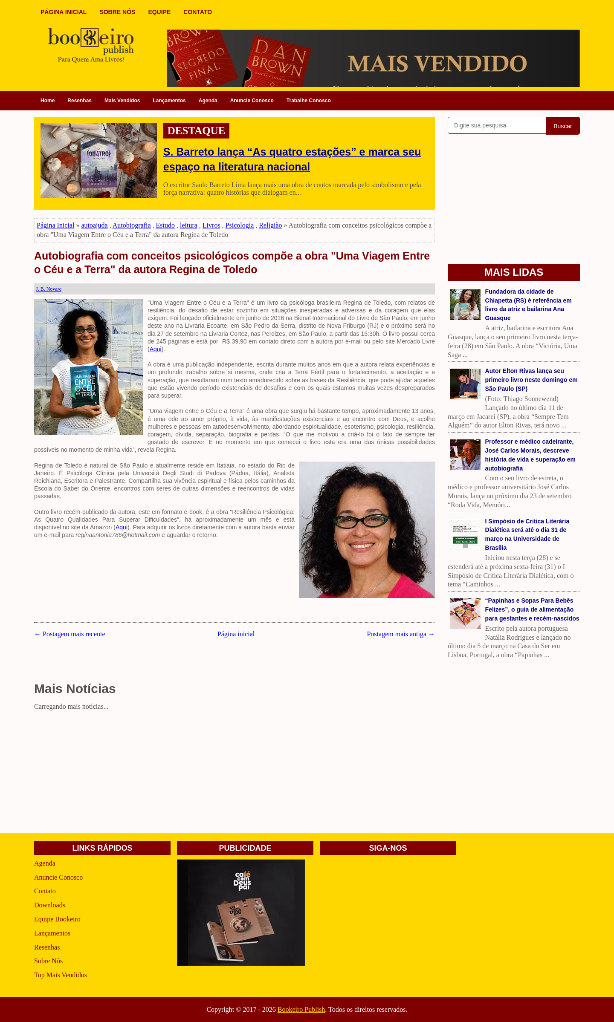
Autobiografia (132, 225)
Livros (211, 225)
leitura (188, 225)
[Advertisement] (234, 773)
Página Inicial (55, 225)
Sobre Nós (48, 960)
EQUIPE (159, 12)
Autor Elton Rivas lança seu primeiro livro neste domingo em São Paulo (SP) (531, 379)
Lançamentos (169, 101)
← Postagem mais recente (69, 634)
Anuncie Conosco (252, 101)
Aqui (156, 349)
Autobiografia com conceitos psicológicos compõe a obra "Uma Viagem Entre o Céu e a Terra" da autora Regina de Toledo (232, 263)
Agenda (208, 101)
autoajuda (94, 225)
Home (48, 101)
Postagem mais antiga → (401, 634)
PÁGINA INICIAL (64, 12)
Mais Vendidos (122, 101)
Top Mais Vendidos (60, 975)
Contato (45, 891)
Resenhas (79, 101)
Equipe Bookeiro (57, 919)
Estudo (165, 225)
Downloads (49, 905)
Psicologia (240, 225)
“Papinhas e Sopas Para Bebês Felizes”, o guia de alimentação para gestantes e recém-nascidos (532, 609)
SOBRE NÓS (117, 12)
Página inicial (236, 634)
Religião (270, 225)
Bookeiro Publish (301, 1009)
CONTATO (197, 12)
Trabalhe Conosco (309, 101)
